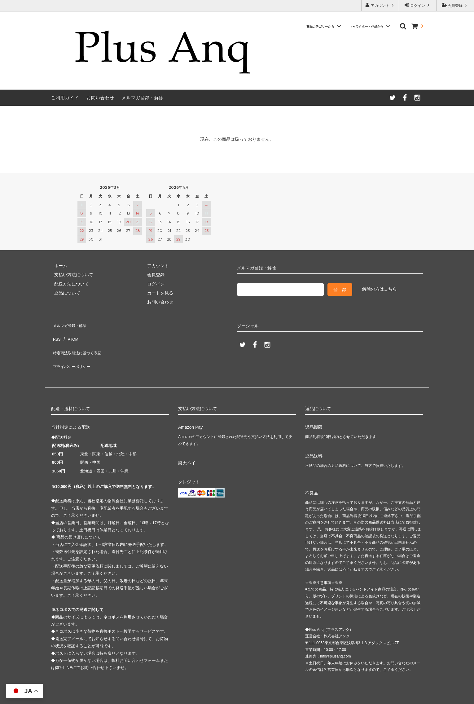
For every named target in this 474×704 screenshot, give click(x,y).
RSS (55, 332)
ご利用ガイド (65, 97)
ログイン (417, 5)
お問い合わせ (100, 97)
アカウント (380, 5)
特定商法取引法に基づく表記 (79, 341)
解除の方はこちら (379, 288)
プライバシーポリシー (72, 350)
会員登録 (455, 5)
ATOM (70, 332)
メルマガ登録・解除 (143, 97)
